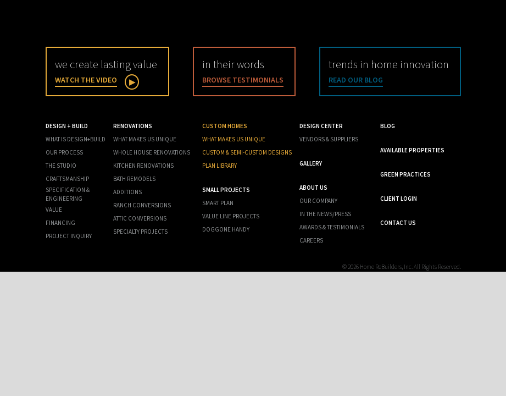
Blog (387, 126)
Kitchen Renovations (143, 165)
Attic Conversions (139, 218)
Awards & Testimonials (331, 227)
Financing (60, 223)
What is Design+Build (75, 139)
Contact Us (398, 223)
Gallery (310, 163)
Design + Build (67, 126)
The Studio (61, 165)
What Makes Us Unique (144, 139)
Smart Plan (217, 203)
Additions (127, 192)
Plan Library (219, 165)
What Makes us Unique (233, 139)
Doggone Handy (225, 229)
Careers (311, 240)
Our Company (318, 201)
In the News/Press (325, 214)
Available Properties (412, 150)
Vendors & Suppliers (328, 139)
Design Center (321, 126)
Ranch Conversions (142, 205)
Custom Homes (224, 126)
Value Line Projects (230, 216)
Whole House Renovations (151, 152)
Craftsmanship (67, 179)
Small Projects (226, 190)
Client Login (398, 198)
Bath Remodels (134, 179)
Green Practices (405, 174)
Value (54, 209)
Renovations (132, 126)
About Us (313, 187)
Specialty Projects (140, 231)
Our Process (64, 152)
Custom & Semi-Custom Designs (247, 152)
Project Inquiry (69, 236)
